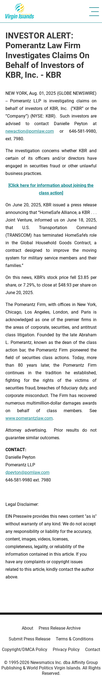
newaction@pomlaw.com (29, 131)
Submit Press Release (29, 639)
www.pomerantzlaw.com (29, 418)
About (27, 628)
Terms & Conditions (74, 639)
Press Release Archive (60, 628)
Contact (92, 649)
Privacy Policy (66, 649)
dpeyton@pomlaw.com (27, 472)
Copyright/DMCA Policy (24, 649)
